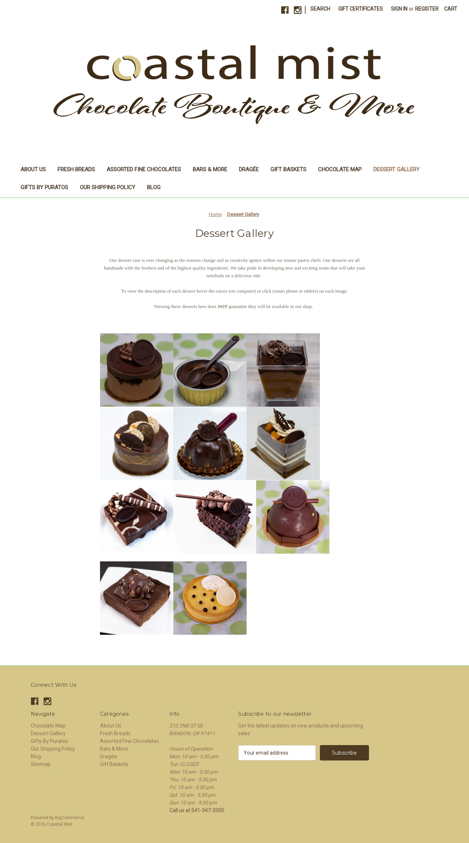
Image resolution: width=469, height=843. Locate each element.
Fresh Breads (76, 169)
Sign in (399, 9)
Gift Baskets (288, 169)
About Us (33, 169)
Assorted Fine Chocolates (144, 169)
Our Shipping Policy (107, 187)
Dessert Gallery (396, 169)
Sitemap (41, 764)
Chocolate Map (340, 169)
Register (427, 9)
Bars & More (210, 169)
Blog (153, 187)
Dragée (249, 169)
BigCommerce (69, 817)
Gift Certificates (360, 9)
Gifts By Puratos (44, 187)
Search (320, 9)
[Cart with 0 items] (450, 9)
